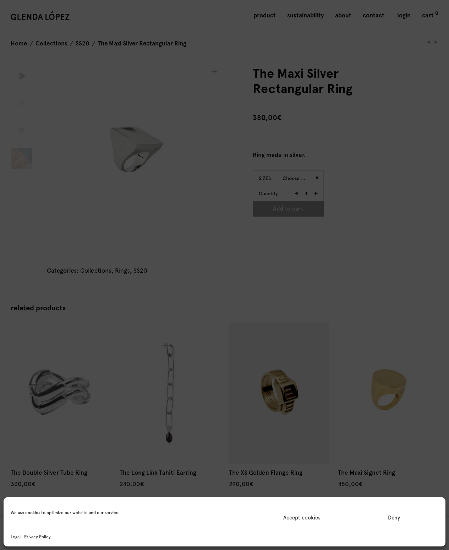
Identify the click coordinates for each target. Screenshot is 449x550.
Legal (16, 536)
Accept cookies (302, 517)
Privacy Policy (37, 536)
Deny (394, 517)
